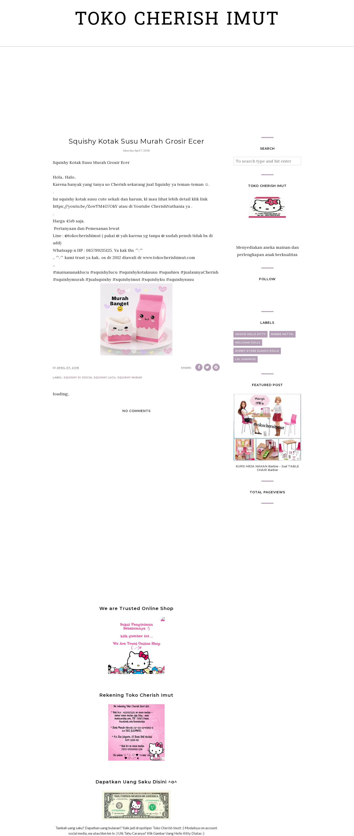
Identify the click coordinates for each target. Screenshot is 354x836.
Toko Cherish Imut (177, 20)
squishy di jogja (78, 377)
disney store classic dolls (257, 350)
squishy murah (129, 377)
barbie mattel (282, 334)
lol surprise (245, 359)
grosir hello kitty (250, 334)
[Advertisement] (177, 91)
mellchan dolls (247, 342)
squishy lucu (105, 377)
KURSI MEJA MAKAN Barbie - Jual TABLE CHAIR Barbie (267, 468)
